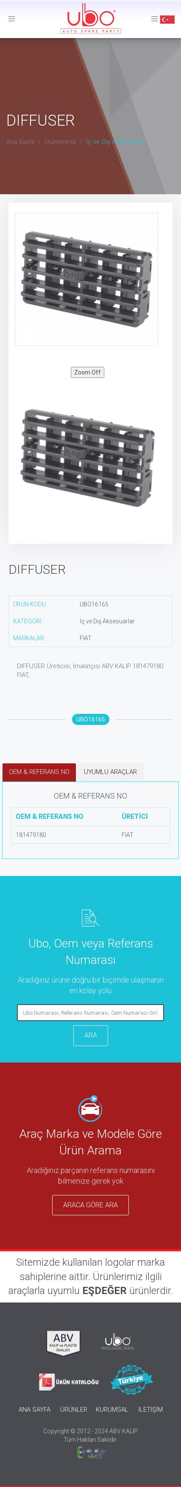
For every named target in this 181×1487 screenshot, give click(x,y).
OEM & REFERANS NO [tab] (39, 772)
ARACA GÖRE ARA (90, 1205)
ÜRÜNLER (73, 1409)
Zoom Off (87, 372)
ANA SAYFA (34, 1409)
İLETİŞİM (150, 1409)
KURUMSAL (112, 1409)
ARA (90, 1035)
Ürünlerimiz (60, 142)
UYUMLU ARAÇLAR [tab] (110, 772)
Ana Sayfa (20, 142)
